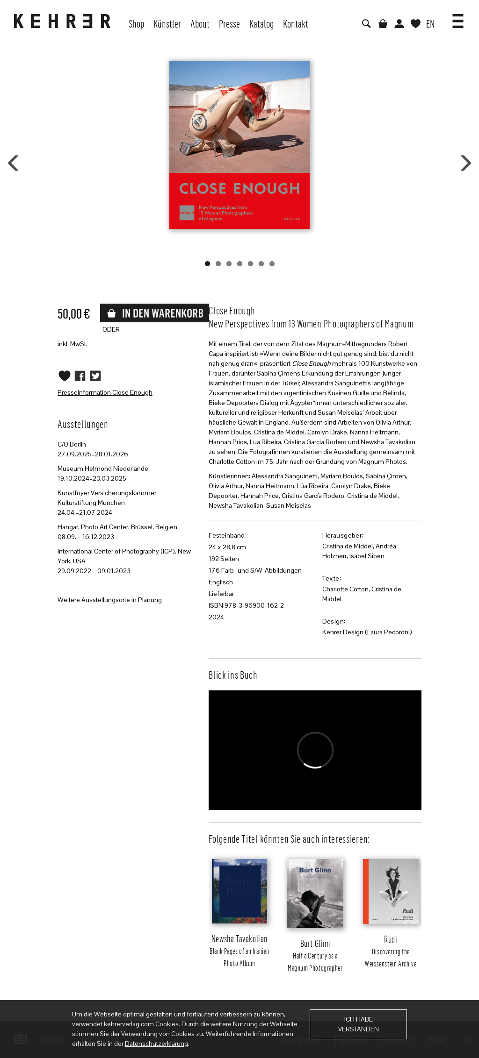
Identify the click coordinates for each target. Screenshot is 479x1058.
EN (430, 23)
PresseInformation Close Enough (105, 392)
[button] (458, 18)
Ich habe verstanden (358, 1024)
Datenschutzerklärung (156, 1043)
